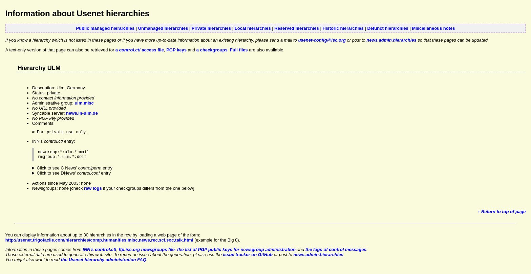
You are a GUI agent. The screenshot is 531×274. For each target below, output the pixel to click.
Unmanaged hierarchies (163, 28)
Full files (239, 49)
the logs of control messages (335, 252)
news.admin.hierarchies (391, 40)
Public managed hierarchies (105, 28)
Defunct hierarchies (387, 28)
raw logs (93, 191)
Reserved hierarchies (296, 28)
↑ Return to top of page (502, 214)
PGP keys (176, 49)
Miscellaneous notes (433, 28)
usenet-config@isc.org (322, 40)
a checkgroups (212, 49)
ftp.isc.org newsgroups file (146, 252)
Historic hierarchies (342, 28)
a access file (139, 49)
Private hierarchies (211, 28)
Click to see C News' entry (74, 171)
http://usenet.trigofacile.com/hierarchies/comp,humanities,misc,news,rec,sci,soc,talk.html (99, 243)
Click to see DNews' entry (74, 176)
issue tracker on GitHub (248, 257)
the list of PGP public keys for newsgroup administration (236, 252)
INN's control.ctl (99, 252)
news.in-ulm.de (82, 113)
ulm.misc (84, 103)
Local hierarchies (253, 28)
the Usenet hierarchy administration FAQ (103, 262)
